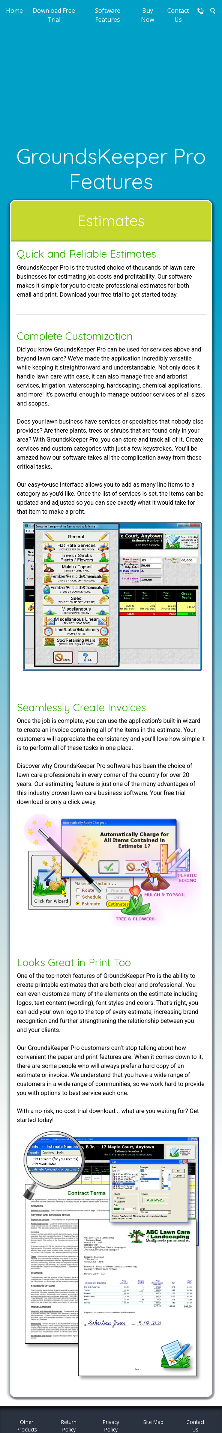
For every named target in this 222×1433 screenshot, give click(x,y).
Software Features (107, 15)
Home (14, 10)
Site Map (153, 1421)
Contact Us (178, 15)
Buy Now (147, 15)
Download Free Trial (54, 15)
